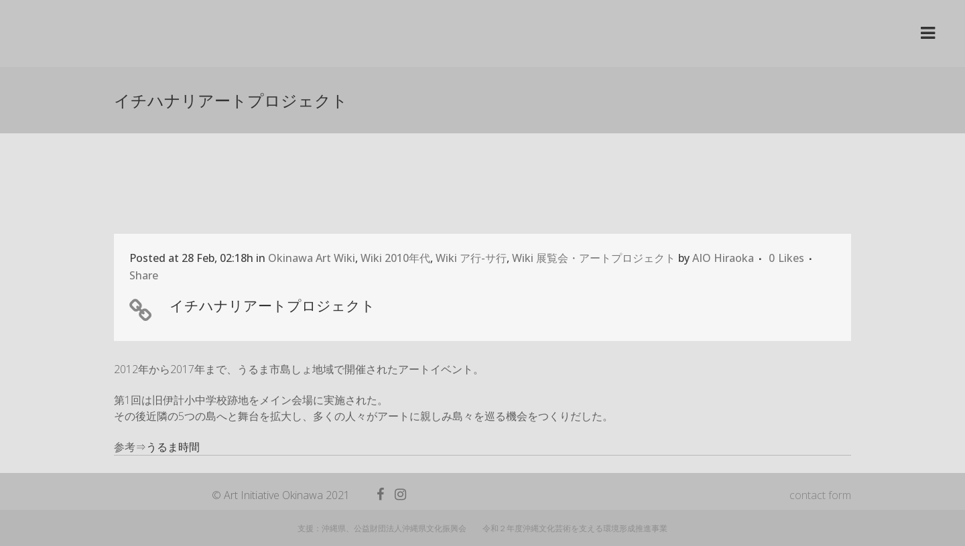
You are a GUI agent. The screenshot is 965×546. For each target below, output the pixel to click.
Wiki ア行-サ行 (471, 258)
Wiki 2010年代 (395, 258)
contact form (820, 495)
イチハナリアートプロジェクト (272, 305)
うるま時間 (173, 446)
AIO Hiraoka (723, 258)
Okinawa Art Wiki (311, 258)
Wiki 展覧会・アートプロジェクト (594, 258)
